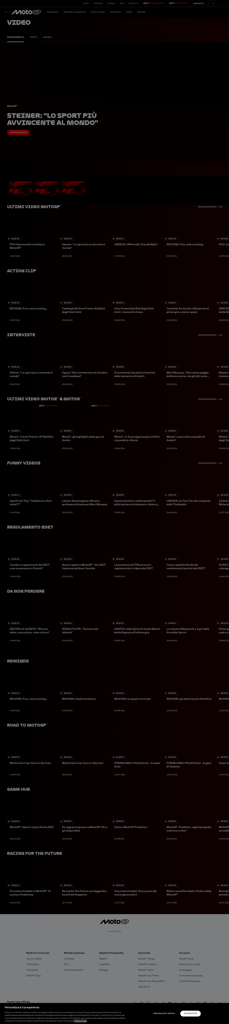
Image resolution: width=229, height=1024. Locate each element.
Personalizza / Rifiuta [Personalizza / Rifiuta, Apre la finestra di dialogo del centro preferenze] (164, 1013)
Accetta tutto (190, 1013)
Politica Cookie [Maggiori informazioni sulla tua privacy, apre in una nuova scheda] (80, 1021)
